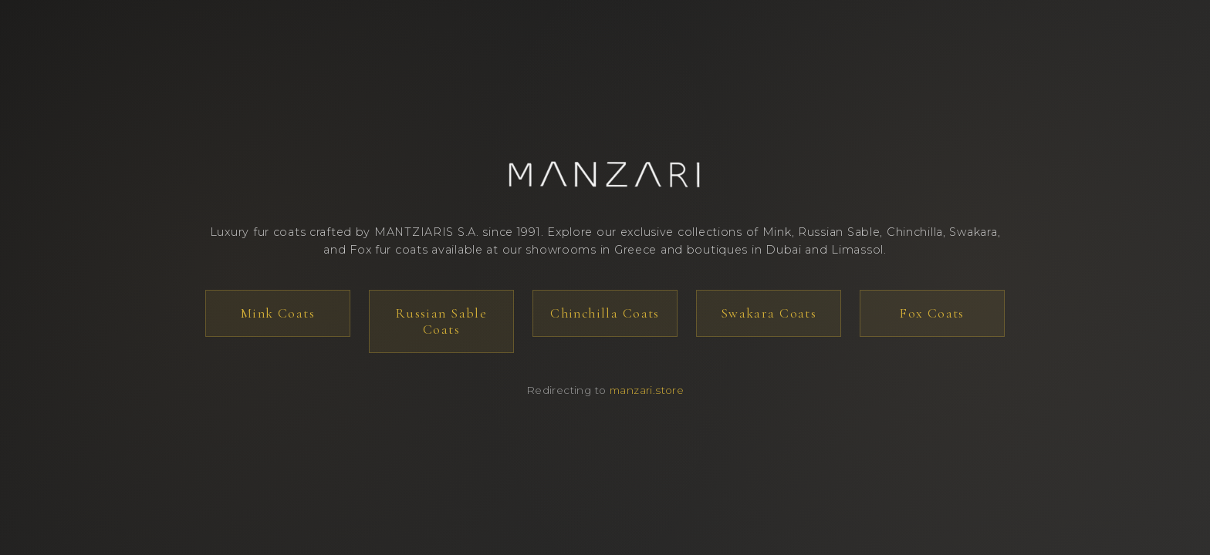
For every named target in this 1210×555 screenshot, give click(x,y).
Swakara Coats (768, 313)
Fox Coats (932, 313)
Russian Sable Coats (441, 321)
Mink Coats (278, 313)
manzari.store (647, 390)
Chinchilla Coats (605, 313)
